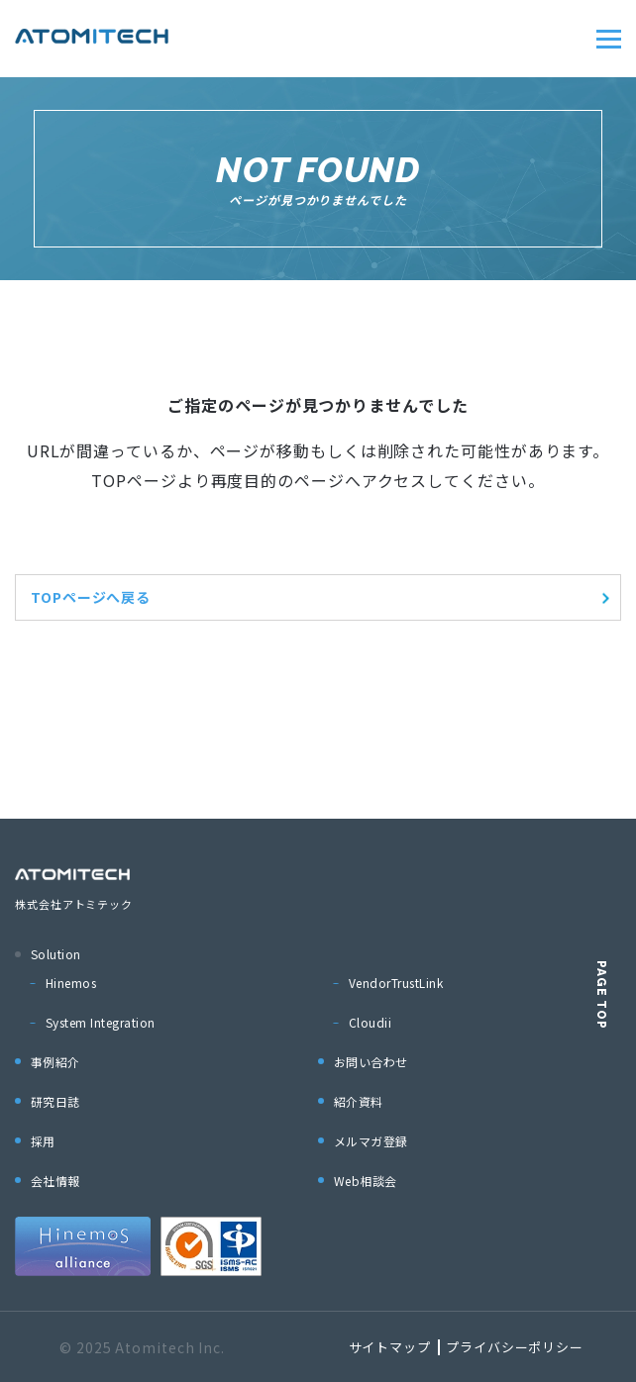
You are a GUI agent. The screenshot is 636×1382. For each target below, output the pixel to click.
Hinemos (71, 982)
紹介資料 (358, 1101)
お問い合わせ (371, 1061)
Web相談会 (365, 1180)
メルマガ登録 (371, 1141)
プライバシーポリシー (514, 1346)
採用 (43, 1141)
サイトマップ (390, 1346)
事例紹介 (55, 1061)
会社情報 (55, 1180)
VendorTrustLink (396, 982)
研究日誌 (55, 1101)
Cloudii (370, 1022)
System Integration (101, 1022)
